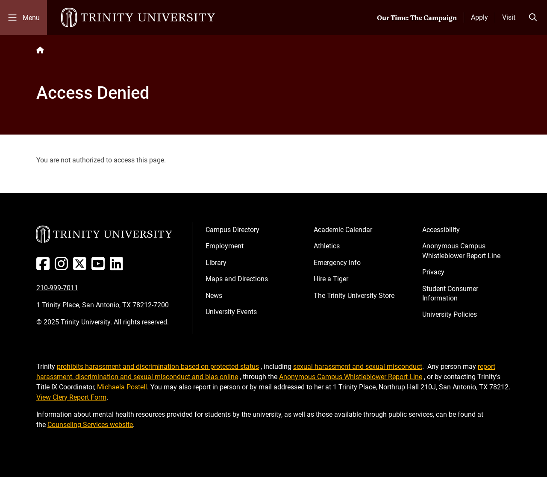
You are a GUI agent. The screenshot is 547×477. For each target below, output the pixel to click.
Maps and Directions (237, 279)
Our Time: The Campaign (417, 17)
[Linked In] (118, 267)
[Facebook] (44, 267)
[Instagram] (63, 267)
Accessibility (441, 230)
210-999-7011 (57, 288)
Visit (508, 17)
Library (216, 263)
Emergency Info (337, 263)
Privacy (433, 272)
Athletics (327, 246)
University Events (231, 312)
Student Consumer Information (450, 293)
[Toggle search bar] (533, 17)
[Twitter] (81, 267)
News (214, 296)
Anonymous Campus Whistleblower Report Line (461, 250)
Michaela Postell (122, 387)
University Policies (449, 314)
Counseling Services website (90, 425)
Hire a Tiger (331, 279)
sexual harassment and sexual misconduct (357, 366)
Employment (225, 246)
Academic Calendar (343, 230)
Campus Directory (232, 230)
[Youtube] (99, 267)
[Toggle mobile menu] (23, 17)
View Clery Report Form (71, 397)
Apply (479, 17)
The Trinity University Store (354, 296)
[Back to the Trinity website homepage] (40, 50)
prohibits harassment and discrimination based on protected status (158, 366)
